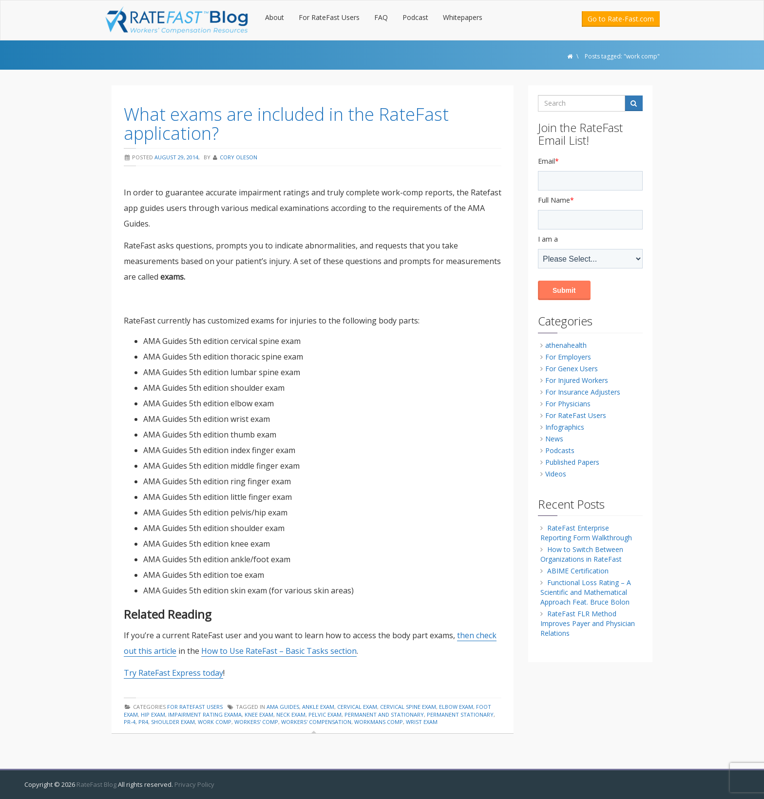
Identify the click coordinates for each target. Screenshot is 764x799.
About (274, 17)
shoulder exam (173, 721)
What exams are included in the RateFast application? (286, 124)
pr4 (143, 721)
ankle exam (318, 706)
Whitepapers (462, 17)
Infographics (564, 427)
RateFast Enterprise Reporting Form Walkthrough (586, 532)
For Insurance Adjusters (582, 392)
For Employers (568, 356)
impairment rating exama (205, 714)
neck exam (291, 714)
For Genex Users (571, 368)
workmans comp (378, 721)
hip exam (153, 714)
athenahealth (566, 345)
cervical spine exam (408, 706)
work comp (214, 721)
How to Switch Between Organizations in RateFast (581, 554)
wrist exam (422, 721)
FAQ (381, 17)
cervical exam (357, 706)
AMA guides (283, 706)
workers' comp (256, 721)
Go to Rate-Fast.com (621, 18)
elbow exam (456, 706)
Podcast (415, 17)
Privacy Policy (194, 784)
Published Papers (572, 462)
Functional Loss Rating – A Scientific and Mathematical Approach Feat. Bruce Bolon (585, 592)
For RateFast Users (329, 17)
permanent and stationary (384, 714)
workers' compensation (316, 721)
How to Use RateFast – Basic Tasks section (279, 651)
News (554, 438)
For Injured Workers (576, 380)
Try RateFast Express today (173, 672)
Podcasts (559, 450)
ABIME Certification (578, 570)
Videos (555, 473)
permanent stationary (460, 714)
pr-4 (129, 721)
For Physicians (568, 403)
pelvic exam (325, 714)
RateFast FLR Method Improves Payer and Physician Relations (587, 623)
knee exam (259, 714)
